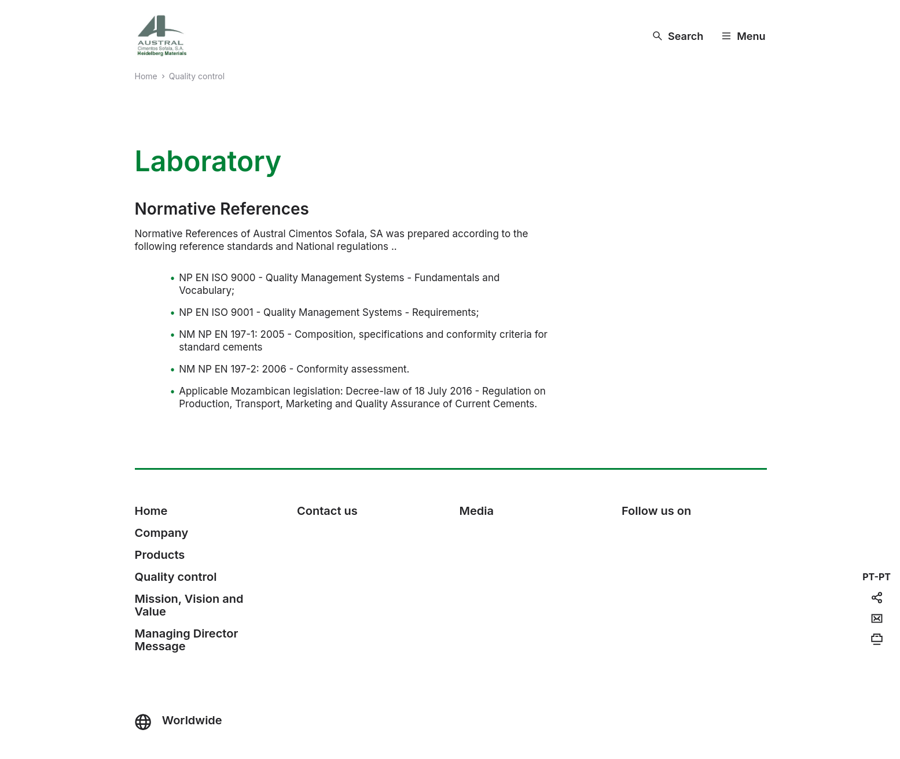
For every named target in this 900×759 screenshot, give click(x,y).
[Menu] (743, 36)
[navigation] (876, 577)
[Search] (678, 36)
